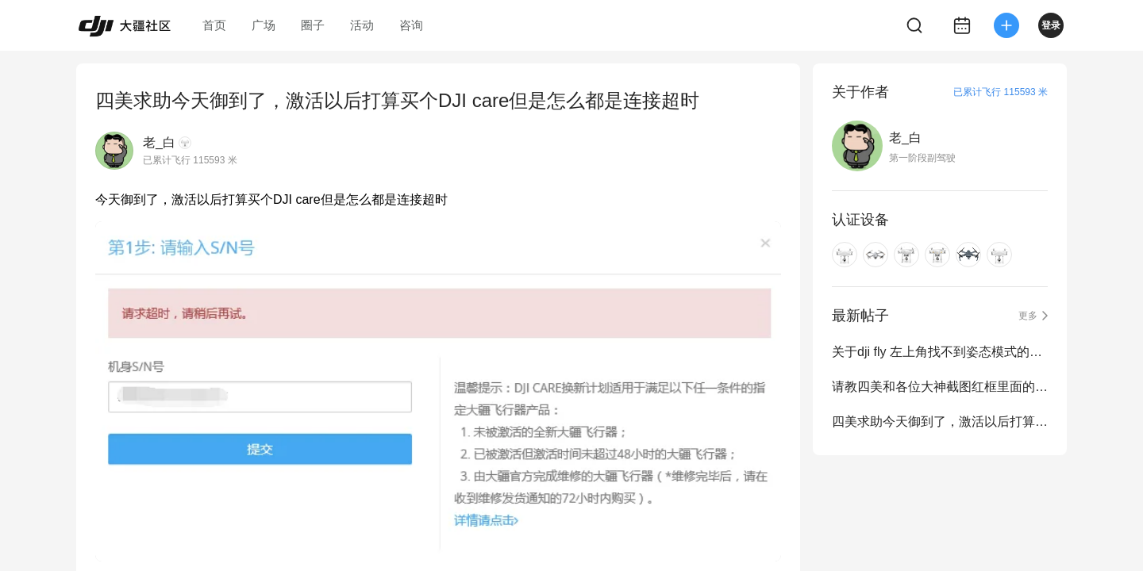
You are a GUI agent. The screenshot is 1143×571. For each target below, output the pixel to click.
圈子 (313, 25)
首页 (214, 25)
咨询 (411, 25)
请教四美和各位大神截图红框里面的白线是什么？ (940, 386)
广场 (263, 25)
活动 (362, 25)
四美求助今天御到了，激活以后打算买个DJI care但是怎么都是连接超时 (940, 421)
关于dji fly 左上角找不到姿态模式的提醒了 (940, 351)
